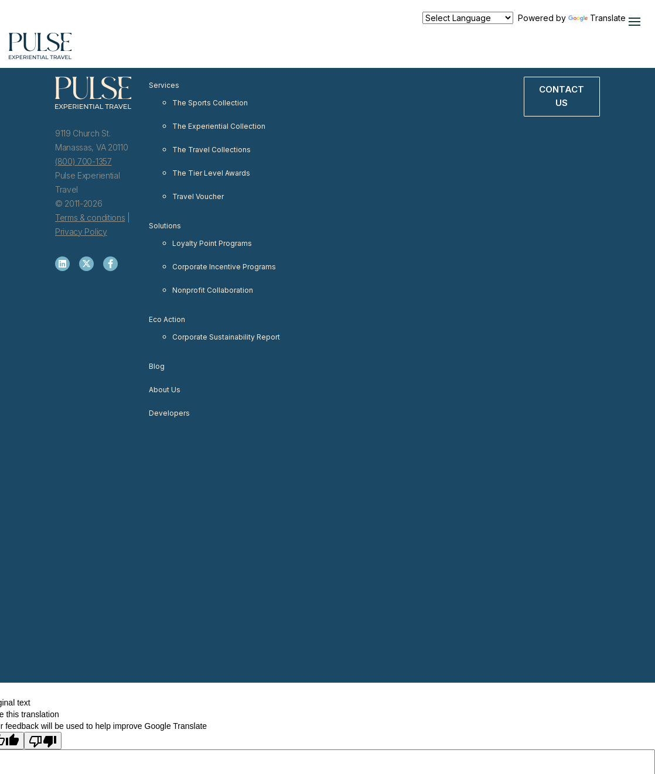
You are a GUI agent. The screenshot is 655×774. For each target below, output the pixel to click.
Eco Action (167, 319)
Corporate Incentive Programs (224, 266)
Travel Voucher (198, 196)
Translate (597, 18)
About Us (164, 389)
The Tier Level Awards (211, 173)
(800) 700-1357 (83, 161)
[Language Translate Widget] (467, 18)
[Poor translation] (43, 740)
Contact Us (561, 96)
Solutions (165, 225)
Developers (169, 413)
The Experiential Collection (218, 126)
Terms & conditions (90, 217)
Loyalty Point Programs (212, 243)
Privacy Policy (81, 232)
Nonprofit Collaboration (212, 290)
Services (164, 85)
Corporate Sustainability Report (226, 337)
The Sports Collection (210, 102)
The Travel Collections (211, 149)
